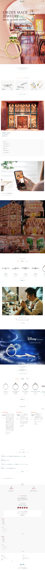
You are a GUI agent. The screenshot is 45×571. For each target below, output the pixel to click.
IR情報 (23, 555)
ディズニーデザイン (26, 77)
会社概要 (2, 555)
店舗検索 (11, 488)
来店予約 (34, 488)
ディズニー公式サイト (24, 568)
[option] (22, 32)
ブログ (23, 559)
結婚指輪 (3, 539)
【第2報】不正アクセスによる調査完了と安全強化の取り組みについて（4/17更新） (13, 456)
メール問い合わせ (23, 495)
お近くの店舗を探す (5, 134)
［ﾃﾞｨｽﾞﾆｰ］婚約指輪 (17, 378)
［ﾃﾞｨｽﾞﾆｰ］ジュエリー (28, 378)
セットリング (4, 524)
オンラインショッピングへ (22, 69)
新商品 (24, 452)
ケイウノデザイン (19, 77)
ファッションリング (4, 530)
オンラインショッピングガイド (5, 558)
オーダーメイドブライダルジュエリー (17, 418)
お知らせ (20, 452)
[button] (42, 408)
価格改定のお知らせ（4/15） (5, 460)
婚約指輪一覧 (22, 280)
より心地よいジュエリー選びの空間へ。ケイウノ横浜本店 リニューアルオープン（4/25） (14, 464)
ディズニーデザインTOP (22, 373)
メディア (27, 452)
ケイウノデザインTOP (22, 94)
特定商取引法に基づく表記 (25, 558)
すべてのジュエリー (4, 546)
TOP (22, 484)
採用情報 (2, 559)
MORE (22, 249)
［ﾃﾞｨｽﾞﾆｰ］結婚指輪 (22, 378)
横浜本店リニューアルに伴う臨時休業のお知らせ (8, 468)
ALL (17, 452)
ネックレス (3, 531)
